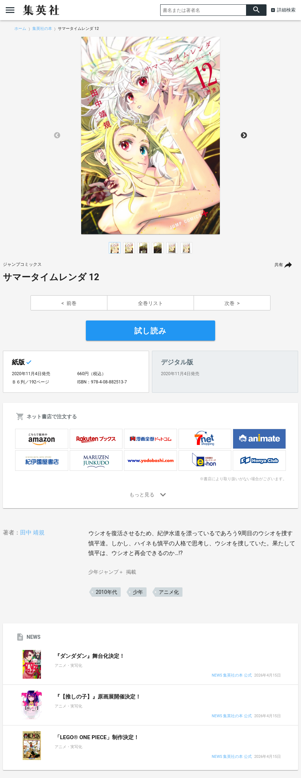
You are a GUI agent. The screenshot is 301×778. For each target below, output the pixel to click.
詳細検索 (286, 10)
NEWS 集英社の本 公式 (231, 676)
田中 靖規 (32, 532)
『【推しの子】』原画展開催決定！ (98, 696)
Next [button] (244, 135)
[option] (150, 135)
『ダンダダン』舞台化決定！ (90, 656)
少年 (138, 592)
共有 (278, 264)
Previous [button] (57, 135)
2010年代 (106, 592)
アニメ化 (169, 592)
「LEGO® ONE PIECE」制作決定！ (97, 737)
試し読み (150, 331)
